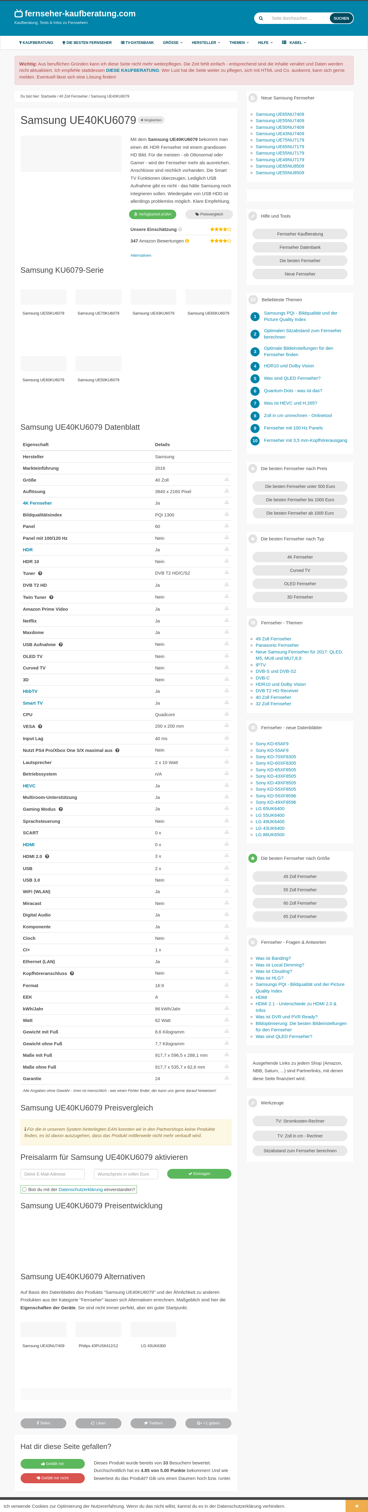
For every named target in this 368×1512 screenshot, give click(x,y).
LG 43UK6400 (270, 828)
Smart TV (33, 703)
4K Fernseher (37, 503)
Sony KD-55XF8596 (276, 795)
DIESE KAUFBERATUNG (132, 70)
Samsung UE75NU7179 (280, 139)
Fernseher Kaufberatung (300, 234)
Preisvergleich (209, 214)
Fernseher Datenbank (300, 247)
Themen (239, 43)
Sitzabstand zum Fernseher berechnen (300, 1150)
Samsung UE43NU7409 (280, 133)
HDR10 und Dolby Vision (281, 684)
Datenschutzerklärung (81, 1189)
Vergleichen (151, 120)
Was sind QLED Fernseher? (284, 1036)
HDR (28, 549)
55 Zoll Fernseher (300, 889)
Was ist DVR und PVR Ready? (287, 1016)
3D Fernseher (300, 597)
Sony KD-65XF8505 (276, 769)
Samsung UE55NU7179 (280, 152)
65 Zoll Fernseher (300, 916)
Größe (173, 43)
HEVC (29, 785)
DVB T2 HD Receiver (277, 690)
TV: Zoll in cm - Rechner (300, 1135)
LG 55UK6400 (270, 815)
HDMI (29, 844)
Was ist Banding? (273, 958)
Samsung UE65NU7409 (280, 114)
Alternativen (141, 255)
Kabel (294, 42)
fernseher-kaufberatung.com (75, 13)
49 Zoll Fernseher (273, 638)
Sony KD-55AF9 (272, 750)
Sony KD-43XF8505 (276, 776)
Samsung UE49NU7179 (280, 159)
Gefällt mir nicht (53, 1478)
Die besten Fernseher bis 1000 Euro (300, 499)
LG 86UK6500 (270, 834)
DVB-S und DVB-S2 (276, 671)
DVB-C (263, 677)
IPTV (261, 664)
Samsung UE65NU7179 (280, 146)
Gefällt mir (52, 1463)
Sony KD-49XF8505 (276, 782)
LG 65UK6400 (270, 808)
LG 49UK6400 (270, 821)
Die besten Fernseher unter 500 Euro (300, 486)
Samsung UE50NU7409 (280, 127)
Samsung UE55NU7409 (280, 120)
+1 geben (208, 1423)
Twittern (153, 1423)
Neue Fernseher (300, 274)
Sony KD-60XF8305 (276, 763)
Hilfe (265, 43)
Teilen (43, 1423)
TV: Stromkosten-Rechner (300, 1121)
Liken (98, 1423)
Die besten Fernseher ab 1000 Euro (300, 513)
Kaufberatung (36, 43)
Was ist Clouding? (274, 971)
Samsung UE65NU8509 (280, 166)
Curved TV (300, 570)
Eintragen (199, 1173)
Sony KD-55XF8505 (276, 789)
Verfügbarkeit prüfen (152, 214)
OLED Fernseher (300, 583)
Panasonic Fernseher (277, 645)
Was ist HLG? (269, 977)
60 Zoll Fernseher (300, 903)
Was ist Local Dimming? (280, 964)
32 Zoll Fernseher (273, 703)
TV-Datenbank (137, 43)
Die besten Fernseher (87, 43)
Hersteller (206, 43)
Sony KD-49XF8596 (276, 802)
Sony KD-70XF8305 (276, 756)
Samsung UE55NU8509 (280, 172)
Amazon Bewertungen (160, 240)
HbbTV (30, 691)
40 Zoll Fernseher (273, 697)
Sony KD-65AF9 (272, 743)
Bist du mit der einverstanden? (78, 1189)
